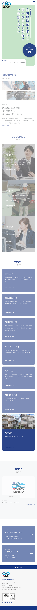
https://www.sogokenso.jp (8, 582)
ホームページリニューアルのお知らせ (11, 503)
